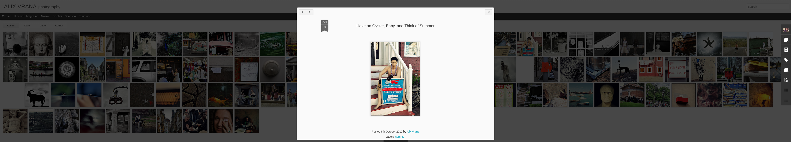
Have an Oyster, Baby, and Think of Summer (396, 26)
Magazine (32, 16)
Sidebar (57, 16)
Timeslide (85, 16)
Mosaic (45, 16)
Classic (6, 16)
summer (400, 136)
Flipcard (19, 16)
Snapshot (71, 16)
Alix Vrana (413, 131)
